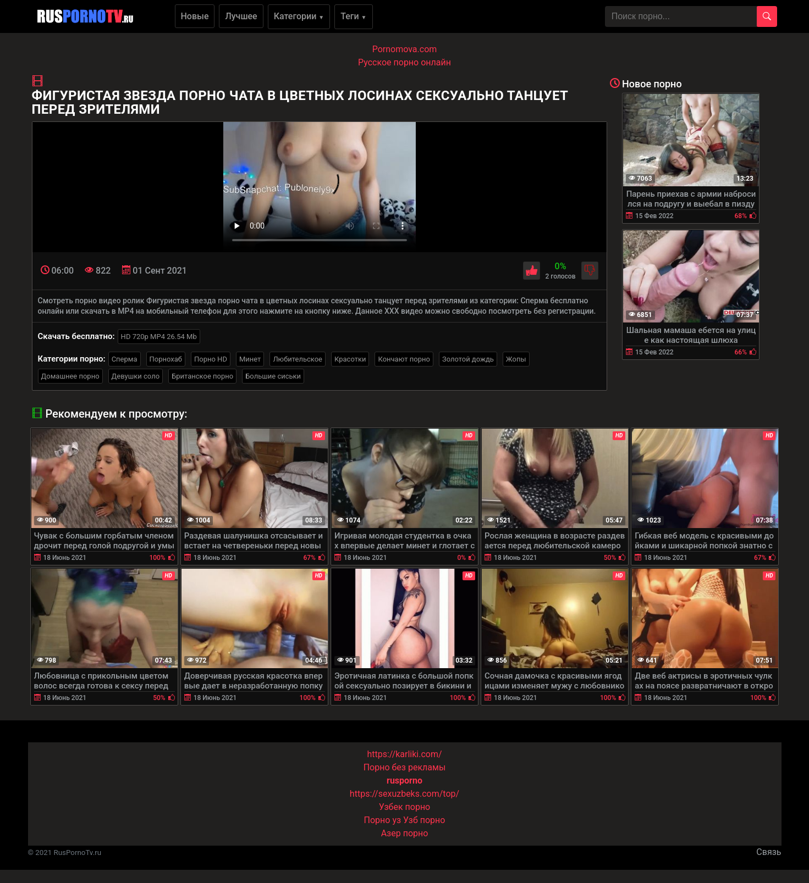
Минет (250, 359)
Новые (195, 16)
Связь (768, 852)
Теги (353, 16)
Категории (299, 16)
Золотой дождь (468, 359)
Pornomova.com (404, 49)
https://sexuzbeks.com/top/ (404, 793)
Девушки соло (136, 376)
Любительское (297, 359)
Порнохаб (166, 359)
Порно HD (210, 359)
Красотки (350, 359)
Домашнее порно (70, 376)
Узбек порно (405, 807)
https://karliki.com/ (404, 754)
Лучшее (241, 16)
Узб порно (424, 820)
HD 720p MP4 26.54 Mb (159, 336)
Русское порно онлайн (404, 62)
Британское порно (202, 376)
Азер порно (404, 833)
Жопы (516, 359)
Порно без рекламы (405, 767)
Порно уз (382, 820)
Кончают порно (404, 359)
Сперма (124, 359)
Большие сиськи (273, 376)
